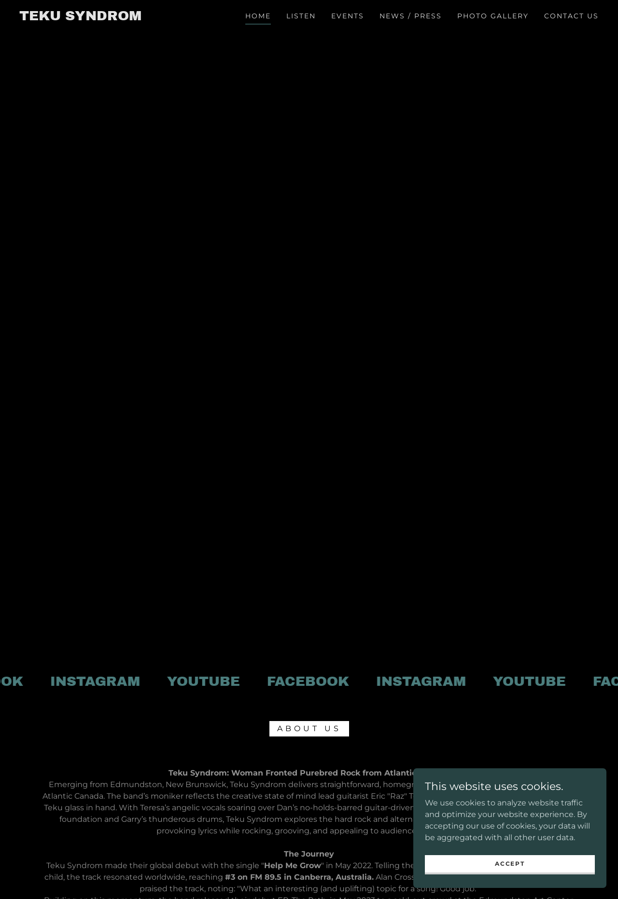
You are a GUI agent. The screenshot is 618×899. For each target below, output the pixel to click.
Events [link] (347, 16)
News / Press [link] (410, 16)
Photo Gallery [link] (493, 16)
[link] (80, 17)
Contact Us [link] (571, 16)
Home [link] (258, 16)
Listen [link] (301, 16)
